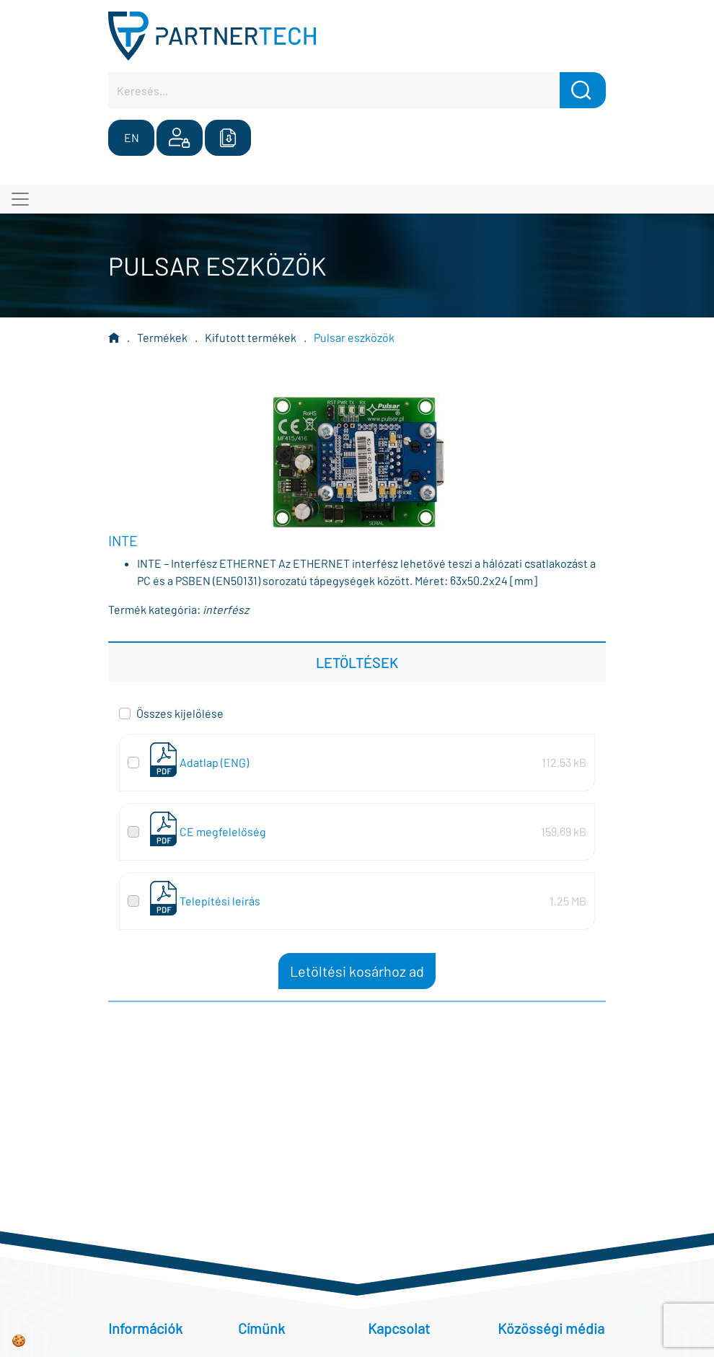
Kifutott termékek (250, 337)
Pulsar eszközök (354, 337)
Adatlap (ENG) (214, 762)
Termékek (162, 337)
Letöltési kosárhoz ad (357, 971)
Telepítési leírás (220, 901)
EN (131, 137)
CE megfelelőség (223, 831)
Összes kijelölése (180, 713)
